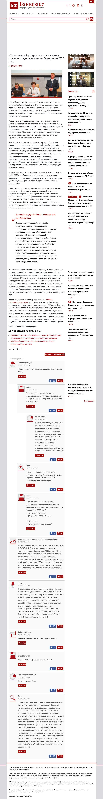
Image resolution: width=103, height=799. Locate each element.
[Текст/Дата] (91, 19)
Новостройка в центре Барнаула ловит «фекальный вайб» (80, 318)
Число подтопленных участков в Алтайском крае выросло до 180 (81, 275)
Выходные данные (15, 790)
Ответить (22, 376)
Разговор (42, 13)
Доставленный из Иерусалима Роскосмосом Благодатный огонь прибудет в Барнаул (80, 143)
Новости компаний (83, 13)
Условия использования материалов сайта (38, 790)
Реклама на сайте (38, 792)
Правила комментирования (63, 790)
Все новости (89, 401)
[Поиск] (87, 19)
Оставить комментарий (54, 354)
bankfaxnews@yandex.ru (20, 769)
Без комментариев (60, 13)
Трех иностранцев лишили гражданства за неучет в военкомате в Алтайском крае (80, 332)
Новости (14, 13)
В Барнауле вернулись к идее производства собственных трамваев (80, 186)
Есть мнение (28, 13)
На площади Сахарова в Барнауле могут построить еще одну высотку (81, 305)
